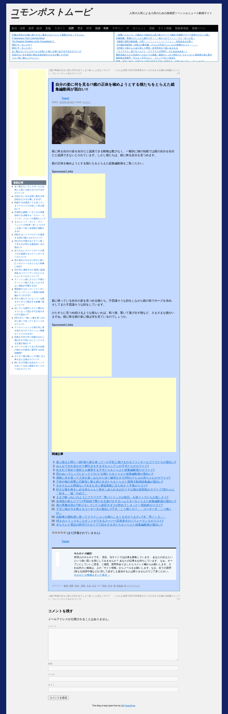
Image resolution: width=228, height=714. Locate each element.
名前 (50, 663)
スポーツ (59, 28)
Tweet (65, 98)
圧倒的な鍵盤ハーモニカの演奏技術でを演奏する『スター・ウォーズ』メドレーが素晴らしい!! (30, 215)
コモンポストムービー (50, 15)
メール (51, 674)
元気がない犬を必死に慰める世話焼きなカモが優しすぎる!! (40, 55)
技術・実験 (102, 28)
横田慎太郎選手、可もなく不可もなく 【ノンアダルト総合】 (146, 58)
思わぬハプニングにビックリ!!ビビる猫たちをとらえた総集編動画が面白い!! (104, 473)
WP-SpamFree (128, 705)
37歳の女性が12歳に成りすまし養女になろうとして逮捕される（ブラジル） (48, 35)
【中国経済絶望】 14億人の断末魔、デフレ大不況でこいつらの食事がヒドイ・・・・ (157, 45)
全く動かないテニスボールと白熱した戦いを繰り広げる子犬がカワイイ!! (46, 51)
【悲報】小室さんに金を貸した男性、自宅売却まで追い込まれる (147, 48)
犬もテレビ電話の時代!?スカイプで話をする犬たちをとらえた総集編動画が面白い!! (109, 524)
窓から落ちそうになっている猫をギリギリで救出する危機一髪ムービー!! (29, 301)
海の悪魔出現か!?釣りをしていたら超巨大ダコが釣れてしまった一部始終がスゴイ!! (109, 505)
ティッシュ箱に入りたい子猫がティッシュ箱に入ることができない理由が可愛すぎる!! (29, 282)
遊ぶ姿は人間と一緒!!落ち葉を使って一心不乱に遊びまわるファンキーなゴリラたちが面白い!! (116, 462)
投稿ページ (198, 28)
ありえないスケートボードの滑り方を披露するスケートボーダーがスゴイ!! (29, 253)
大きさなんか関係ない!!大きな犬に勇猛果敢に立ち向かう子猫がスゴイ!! (102, 485)
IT (127, 28)
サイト (51, 685)
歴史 (80, 28)
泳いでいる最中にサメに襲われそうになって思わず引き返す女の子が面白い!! (29, 311)
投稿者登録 (181, 28)
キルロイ (86, 102)
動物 (66, 586)
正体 (110, 586)
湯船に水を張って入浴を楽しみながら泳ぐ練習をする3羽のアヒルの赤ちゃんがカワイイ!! (113, 477)
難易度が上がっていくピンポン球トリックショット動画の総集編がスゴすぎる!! (29, 292)
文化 (48, 28)
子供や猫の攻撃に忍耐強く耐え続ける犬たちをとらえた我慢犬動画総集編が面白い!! (109, 481)
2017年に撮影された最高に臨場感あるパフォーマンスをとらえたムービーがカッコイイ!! (29, 273)
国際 (71, 28)
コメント (52, 626)
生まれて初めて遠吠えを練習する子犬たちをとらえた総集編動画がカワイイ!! (105, 469)
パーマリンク (133, 586)
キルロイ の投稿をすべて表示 (92, 575)
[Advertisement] (78, 196)
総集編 (119, 586)
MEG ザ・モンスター (22, 45)
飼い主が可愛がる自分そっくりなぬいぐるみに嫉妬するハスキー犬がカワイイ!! (29, 365)
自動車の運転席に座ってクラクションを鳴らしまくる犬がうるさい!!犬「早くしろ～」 (111, 516)
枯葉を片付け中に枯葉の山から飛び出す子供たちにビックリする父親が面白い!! (29, 340)
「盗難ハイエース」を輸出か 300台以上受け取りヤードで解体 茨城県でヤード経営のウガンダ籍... (163, 35)
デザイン (117, 28)
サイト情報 (165, 28)
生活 (94, 586)
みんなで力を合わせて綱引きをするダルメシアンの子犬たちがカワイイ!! (102, 466)
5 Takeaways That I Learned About (28, 38)
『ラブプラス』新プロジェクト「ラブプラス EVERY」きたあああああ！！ (152, 51)
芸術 (152, 28)
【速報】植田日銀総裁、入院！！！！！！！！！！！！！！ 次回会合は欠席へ (154, 41)
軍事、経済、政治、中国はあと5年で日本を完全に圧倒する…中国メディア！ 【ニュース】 (160, 61)
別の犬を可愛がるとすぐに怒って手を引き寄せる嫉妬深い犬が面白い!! (29, 244)
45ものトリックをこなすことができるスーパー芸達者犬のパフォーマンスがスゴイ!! (110, 520)
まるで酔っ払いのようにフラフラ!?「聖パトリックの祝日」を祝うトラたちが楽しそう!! (112, 497)
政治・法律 (18, 28)
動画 (104, 586)
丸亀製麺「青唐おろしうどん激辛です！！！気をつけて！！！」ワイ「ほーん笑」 (155, 38)
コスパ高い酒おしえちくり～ (26, 58)
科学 (89, 28)
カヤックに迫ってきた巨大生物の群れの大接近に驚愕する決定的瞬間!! (29, 349)
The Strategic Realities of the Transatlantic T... (33, 41)
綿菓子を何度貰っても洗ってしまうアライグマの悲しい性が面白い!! (29, 205)
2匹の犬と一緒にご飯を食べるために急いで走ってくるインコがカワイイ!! (30, 321)
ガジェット (139, 28)
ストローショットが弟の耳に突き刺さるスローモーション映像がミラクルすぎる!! (29, 330)
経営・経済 (35, 28)
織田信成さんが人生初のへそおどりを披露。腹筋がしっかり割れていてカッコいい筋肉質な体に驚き (164, 55)
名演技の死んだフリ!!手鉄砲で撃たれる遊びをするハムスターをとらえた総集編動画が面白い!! (116, 501)
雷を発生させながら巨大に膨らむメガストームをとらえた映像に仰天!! (29, 263)
